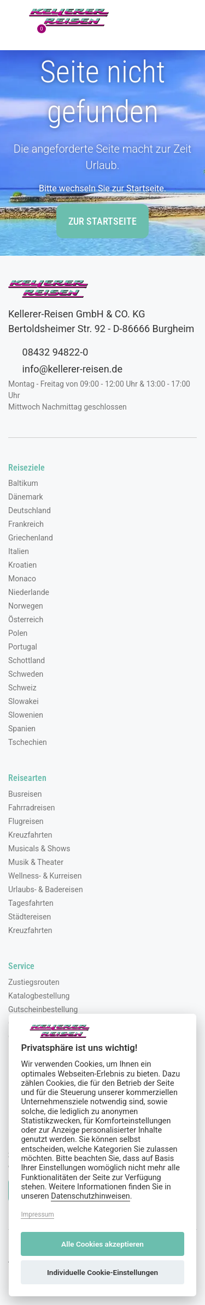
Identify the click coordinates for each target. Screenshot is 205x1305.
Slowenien (25, 715)
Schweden (25, 674)
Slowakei (23, 701)
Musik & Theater (35, 862)
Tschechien (27, 742)
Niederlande (28, 592)
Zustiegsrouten (34, 982)
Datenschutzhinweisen (90, 1196)
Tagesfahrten (31, 903)
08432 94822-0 (48, 352)
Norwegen (25, 606)
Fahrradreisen (31, 807)
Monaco (22, 578)
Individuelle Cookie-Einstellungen (102, 1272)
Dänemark (25, 496)
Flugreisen (26, 821)
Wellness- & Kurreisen (44, 875)
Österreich (25, 619)
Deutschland (29, 510)
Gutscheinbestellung (43, 1009)
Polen (17, 633)
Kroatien (22, 565)
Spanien (22, 728)
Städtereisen (29, 916)
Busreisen (25, 794)
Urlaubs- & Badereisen (45, 889)
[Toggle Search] (137, 17)
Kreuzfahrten (30, 835)
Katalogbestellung (38, 995)
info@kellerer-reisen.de (65, 369)
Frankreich (26, 524)
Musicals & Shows (39, 848)
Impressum (37, 1214)
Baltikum (23, 483)
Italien (18, 551)
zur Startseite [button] (102, 221)
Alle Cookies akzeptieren (102, 1244)
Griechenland (30, 537)
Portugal (22, 646)
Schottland (26, 660)
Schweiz (22, 687)
